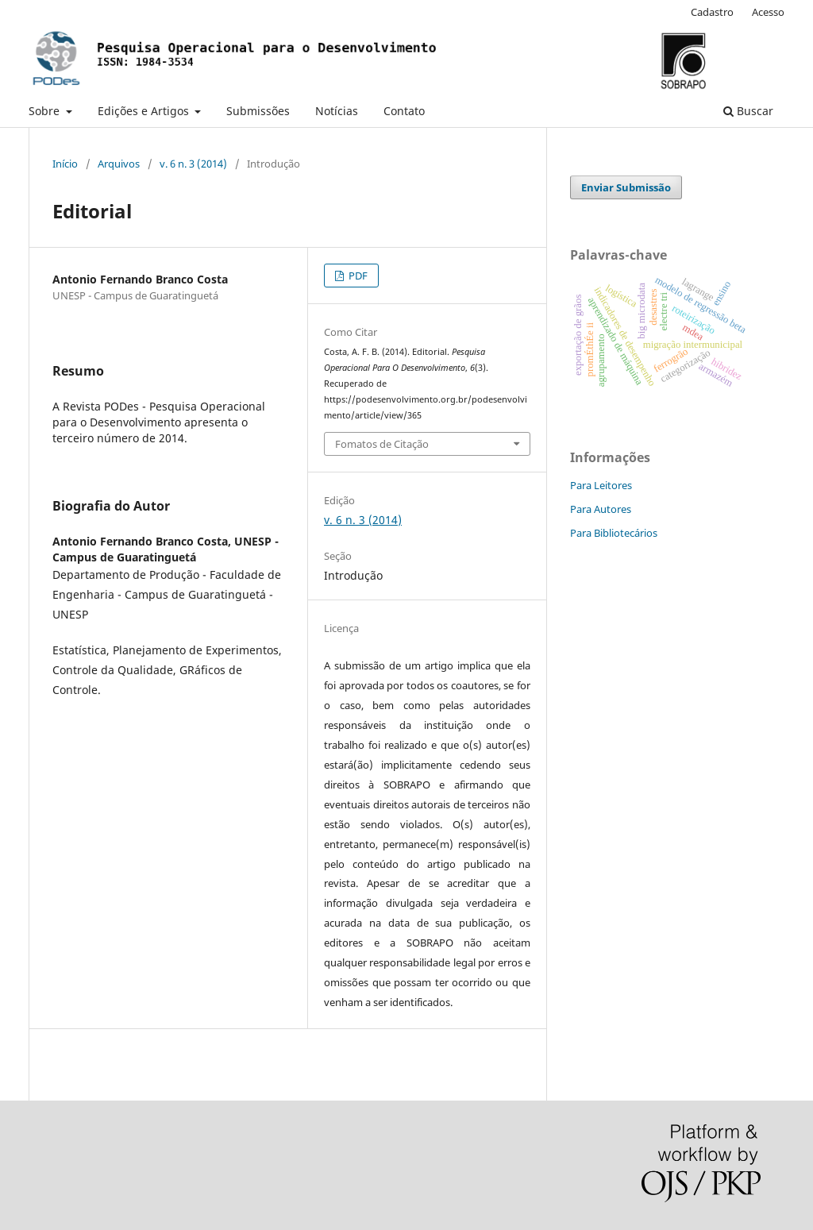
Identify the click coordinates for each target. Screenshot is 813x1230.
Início (65, 163)
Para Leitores (601, 485)
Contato (404, 110)
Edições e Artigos (145, 110)
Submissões (258, 110)
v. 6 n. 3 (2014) (193, 163)
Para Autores (600, 509)
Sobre (46, 110)
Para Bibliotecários (613, 533)
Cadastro (712, 12)
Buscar (748, 110)
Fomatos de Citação (382, 444)
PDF (357, 275)
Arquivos (119, 163)
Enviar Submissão (626, 187)
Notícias (336, 110)
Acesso (768, 12)
